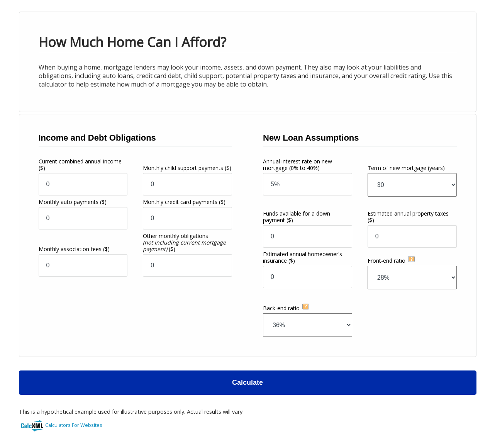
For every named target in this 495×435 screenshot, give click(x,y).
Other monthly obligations (184, 242)
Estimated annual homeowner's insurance (302, 257)
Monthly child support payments (187, 168)
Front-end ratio (386, 260)
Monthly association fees (74, 249)
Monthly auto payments (73, 202)
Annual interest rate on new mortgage (297, 165)
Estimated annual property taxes (408, 217)
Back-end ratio (281, 308)
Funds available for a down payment (296, 217)
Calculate (247, 382)
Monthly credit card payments (184, 202)
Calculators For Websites (73, 424)
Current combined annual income (80, 165)
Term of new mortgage (406, 168)
